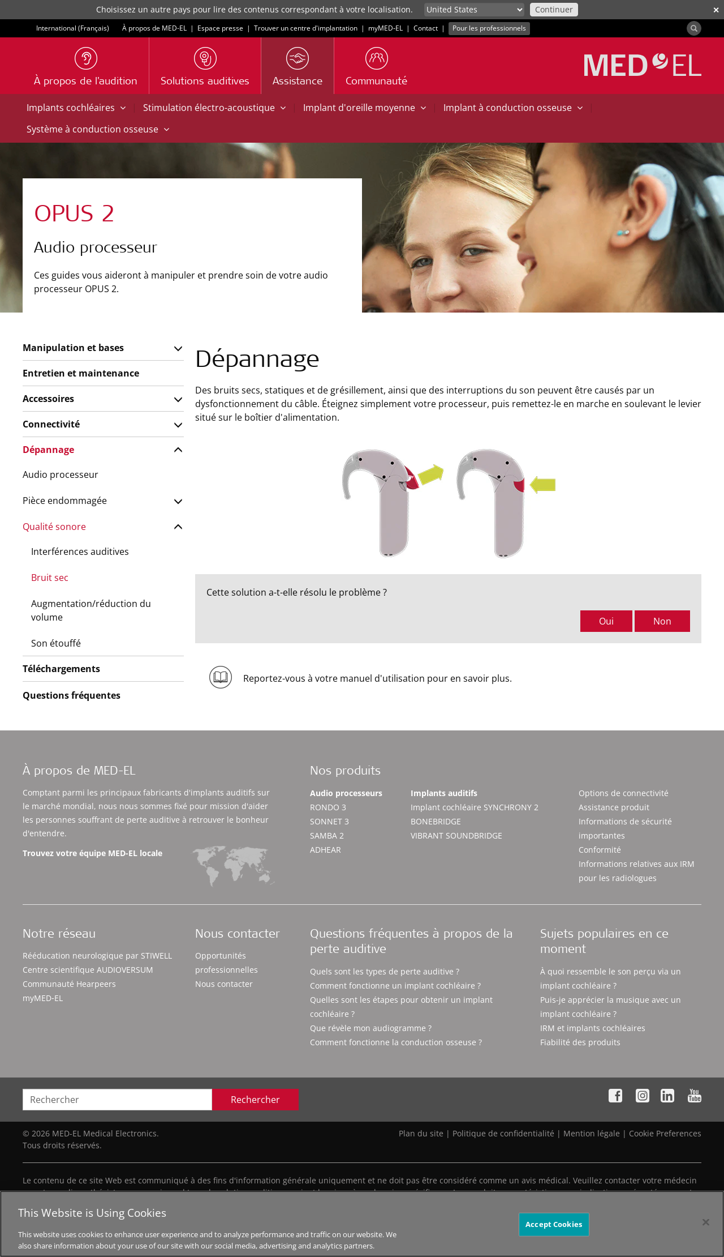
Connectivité (51, 424)
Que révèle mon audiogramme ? (371, 1028)
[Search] (694, 28)
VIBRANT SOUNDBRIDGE (456, 835)
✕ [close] (716, 10)
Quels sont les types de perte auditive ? (384, 971)
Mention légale (591, 1133)
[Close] (705, 1235)
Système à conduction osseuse (98, 129)
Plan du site (421, 1133)
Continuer (554, 9)
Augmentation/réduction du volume (91, 610)
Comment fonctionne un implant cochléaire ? (395, 985)
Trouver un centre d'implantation (305, 28)
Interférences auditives (80, 551)
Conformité (600, 849)
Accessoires (48, 398)
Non (662, 621)
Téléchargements (61, 668)
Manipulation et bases (73, 347)
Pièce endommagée (65, 500)
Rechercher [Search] (255, 1099)
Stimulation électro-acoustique (214, 107)
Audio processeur (60, 474)
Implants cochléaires (76, 107)
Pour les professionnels (489, 28)
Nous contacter (224, 983)
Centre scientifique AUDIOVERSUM (88, 969)
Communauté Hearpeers (69, 983)
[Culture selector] (474, 9)
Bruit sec (49, 577)
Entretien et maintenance (81, 373)
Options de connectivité (624, 793)
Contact (425, 28)
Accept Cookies (553, 1237)
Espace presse (220, 28)
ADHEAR (325, 849)
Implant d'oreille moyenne (364, 107)
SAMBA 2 (327, 835)
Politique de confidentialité (503, 1133)
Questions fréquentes (71, 695)
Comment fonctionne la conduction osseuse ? (396, 1042)
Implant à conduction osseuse (513, 107)
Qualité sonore (54, 526)
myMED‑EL (385, 28)
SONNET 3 (329, 821)
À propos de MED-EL (154, 28)
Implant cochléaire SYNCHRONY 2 (474, 807)
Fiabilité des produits (580, 1042)
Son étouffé (56, 643)
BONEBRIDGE (436, 821)
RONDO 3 (328, 807)
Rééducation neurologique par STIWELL (97, 955)
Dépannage (48, 449)
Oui (606, 621)
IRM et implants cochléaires (592, 1028)
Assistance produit (614, 807)
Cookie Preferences (665, 1133)
